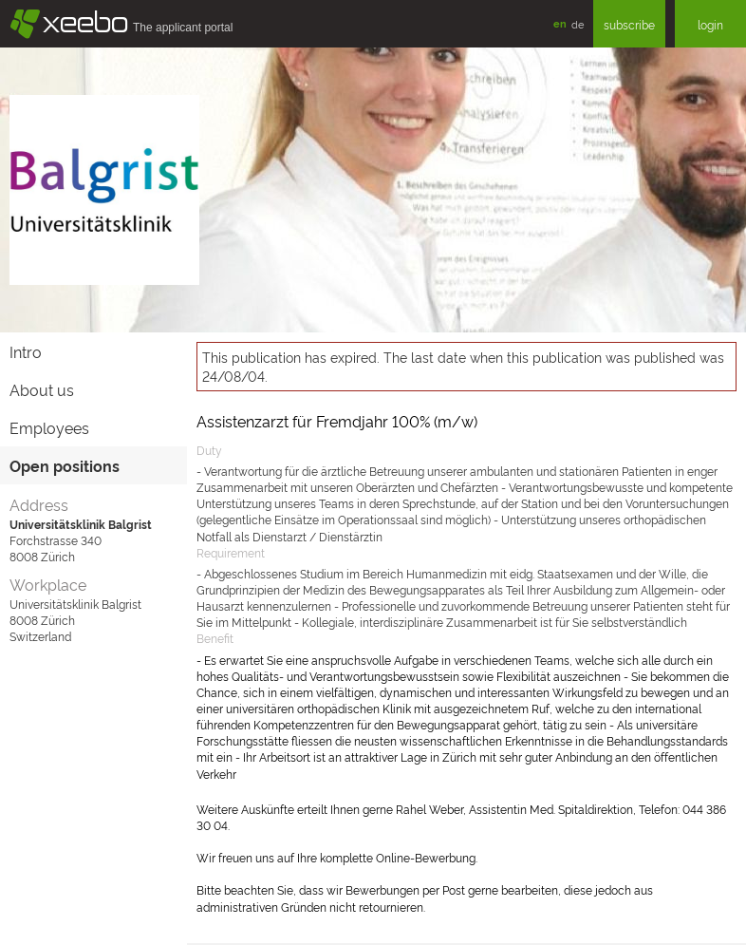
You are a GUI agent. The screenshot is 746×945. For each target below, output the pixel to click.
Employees (49, 427)
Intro (25, 351)
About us (41, 389)
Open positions (64, 465)
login (710, 24)
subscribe (629, 24)
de (577, 23)
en (560, 23)
